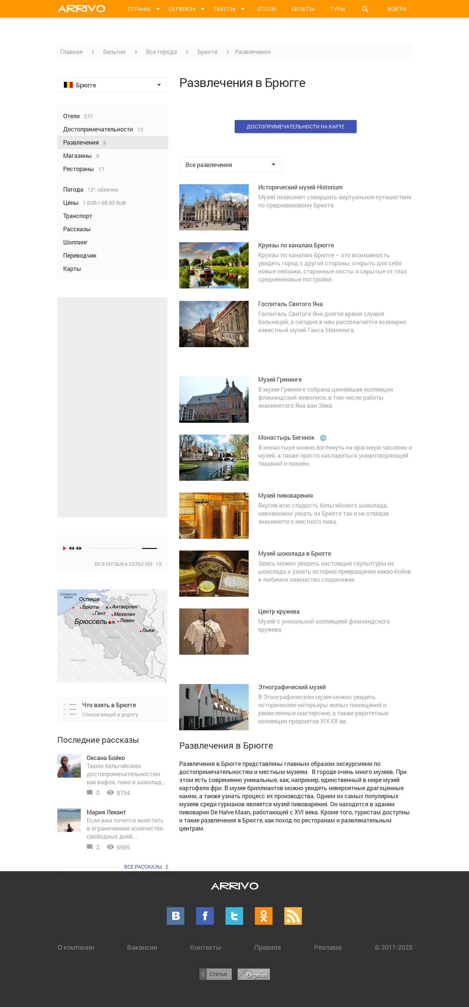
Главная (71, 51)
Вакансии (142, 947)
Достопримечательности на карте (296, 126)
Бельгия (114, 51)
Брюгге (207, 51)
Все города (161, 51)
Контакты (205, 947)
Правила (267, 947)
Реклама (328, 947)
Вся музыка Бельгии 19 (128, 563)
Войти (396, 8)
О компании (76, 947)
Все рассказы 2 (146, 866)
